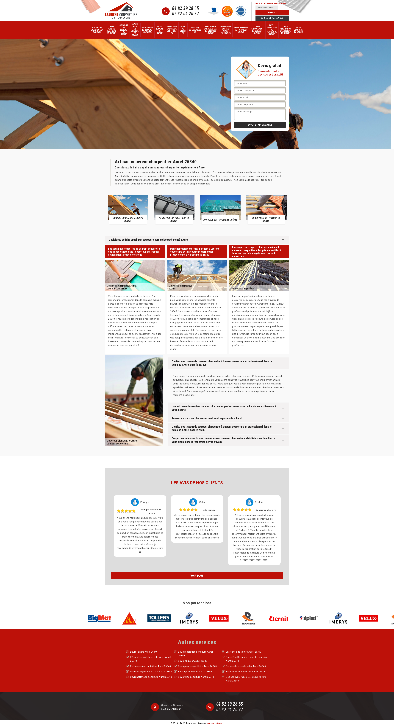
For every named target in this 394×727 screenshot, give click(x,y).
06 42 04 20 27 (185, 14)
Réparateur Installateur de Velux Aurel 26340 (150, 659)
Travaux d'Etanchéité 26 (195, 29)
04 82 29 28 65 (185, 9)
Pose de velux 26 (183, 29)
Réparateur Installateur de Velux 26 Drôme (210, 29)
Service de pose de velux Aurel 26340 (246, 666)
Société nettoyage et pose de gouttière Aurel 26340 (247, 659)
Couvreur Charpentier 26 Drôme (97, 29)
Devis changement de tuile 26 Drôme (257, 29)
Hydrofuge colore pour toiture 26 (225, 29)
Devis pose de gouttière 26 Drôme (111, 29)
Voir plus (197, 575)
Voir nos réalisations (272, 18)
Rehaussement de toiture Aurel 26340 (150, 666)
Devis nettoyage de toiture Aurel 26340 (151, 677)
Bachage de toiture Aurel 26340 (195, 671)
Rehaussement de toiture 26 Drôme (241, 29)
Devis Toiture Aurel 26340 (144, 652)
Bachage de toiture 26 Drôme (123, 29)
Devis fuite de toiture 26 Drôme (135, 30)
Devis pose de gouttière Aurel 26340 (197, 666)
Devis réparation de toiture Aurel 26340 (195, 654)
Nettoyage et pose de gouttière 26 (172, 29)
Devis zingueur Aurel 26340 (192, 661)
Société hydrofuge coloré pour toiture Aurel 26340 (246, 679)
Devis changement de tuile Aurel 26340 (151, 671)
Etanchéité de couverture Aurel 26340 (246, 671)
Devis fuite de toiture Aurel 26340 (196, 677)
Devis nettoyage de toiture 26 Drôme (272, 29)
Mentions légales (215, 723)
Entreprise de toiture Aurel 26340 (243, 652)
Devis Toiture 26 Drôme (160, 29)
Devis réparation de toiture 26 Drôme (285, 29)
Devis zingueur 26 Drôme (298, 29)
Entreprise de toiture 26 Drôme (147, 29)
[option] (128, 209)
